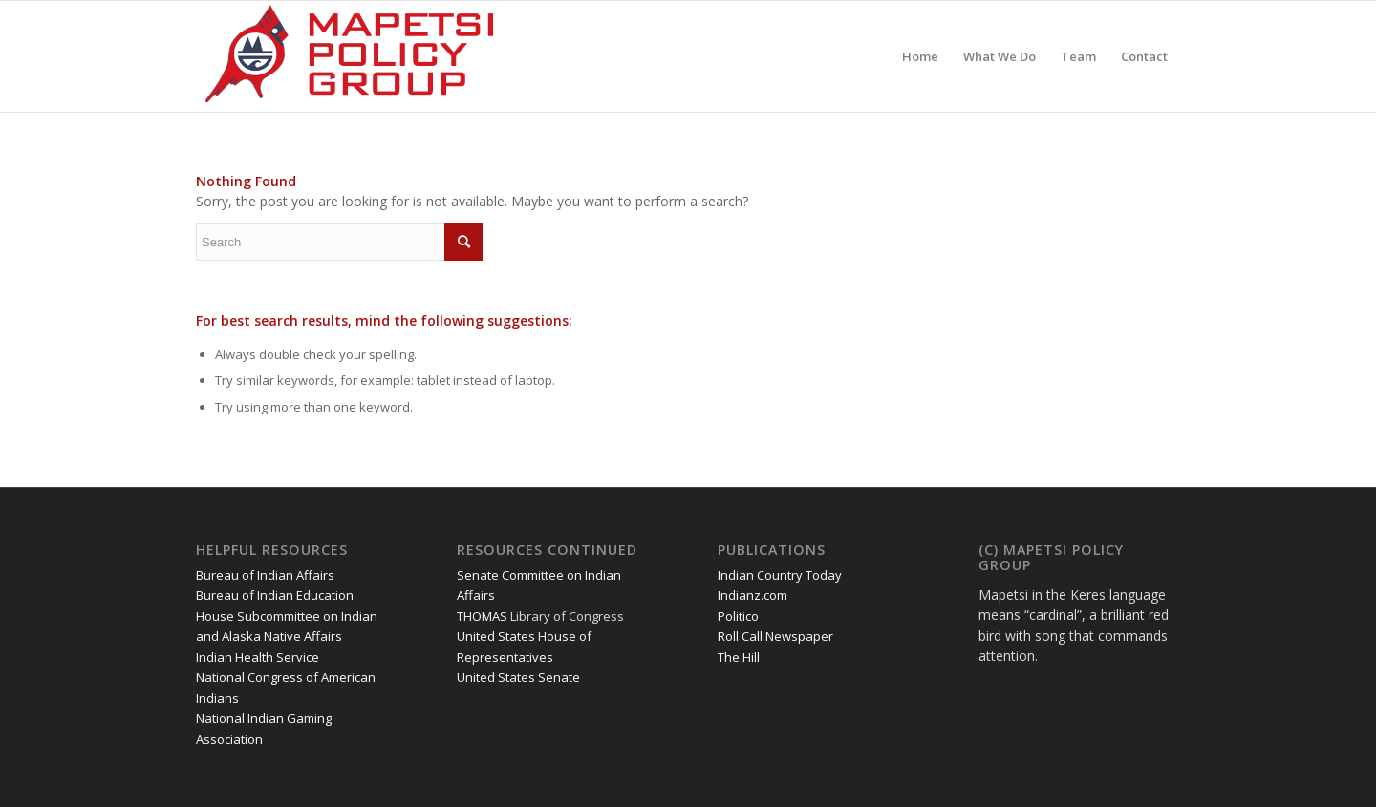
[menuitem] (920, 56)
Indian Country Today (780, 575)
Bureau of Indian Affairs (265, 575)
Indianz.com (752, 595)
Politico (738, 616)
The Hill (739, 657)
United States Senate (518, 677)
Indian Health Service (257, 657)
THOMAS (482, 616)
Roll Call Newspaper (775, 636)
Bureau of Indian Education (275, 595)
